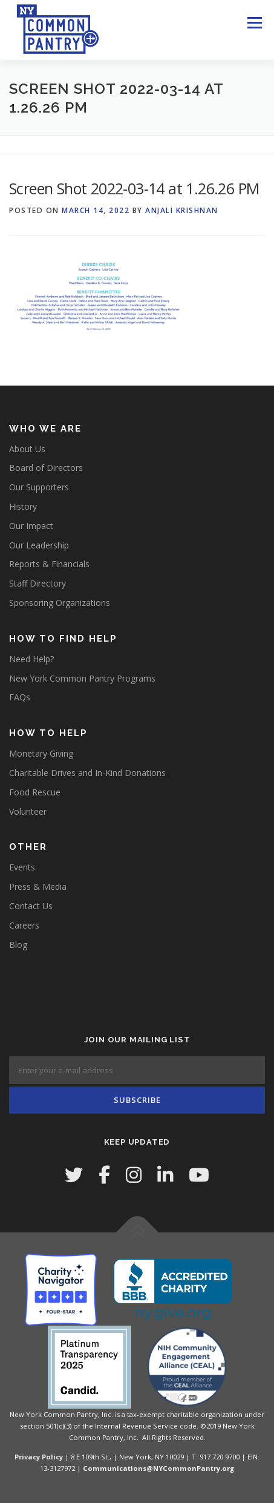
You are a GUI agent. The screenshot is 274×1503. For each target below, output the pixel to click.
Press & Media (38, 886)
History (23, 506)
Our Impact (31, 525)
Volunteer (28, 811)
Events (22, 867)
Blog (18, 944)
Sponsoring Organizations (59, 602)
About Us (27, 449)
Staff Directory (37, 583)
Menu (254, 22)
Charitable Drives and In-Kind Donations (87, 772)
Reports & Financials (49, 564)
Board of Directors (46, 467)
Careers (24, 925)
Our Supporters (39, 487)
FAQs (19, 697)
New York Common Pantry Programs (82, 678)
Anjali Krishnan (181, 210)
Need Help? (31, 659)
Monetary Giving (41, 753)
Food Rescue (34, 792)
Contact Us (31, 906)
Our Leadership (39, 545)
